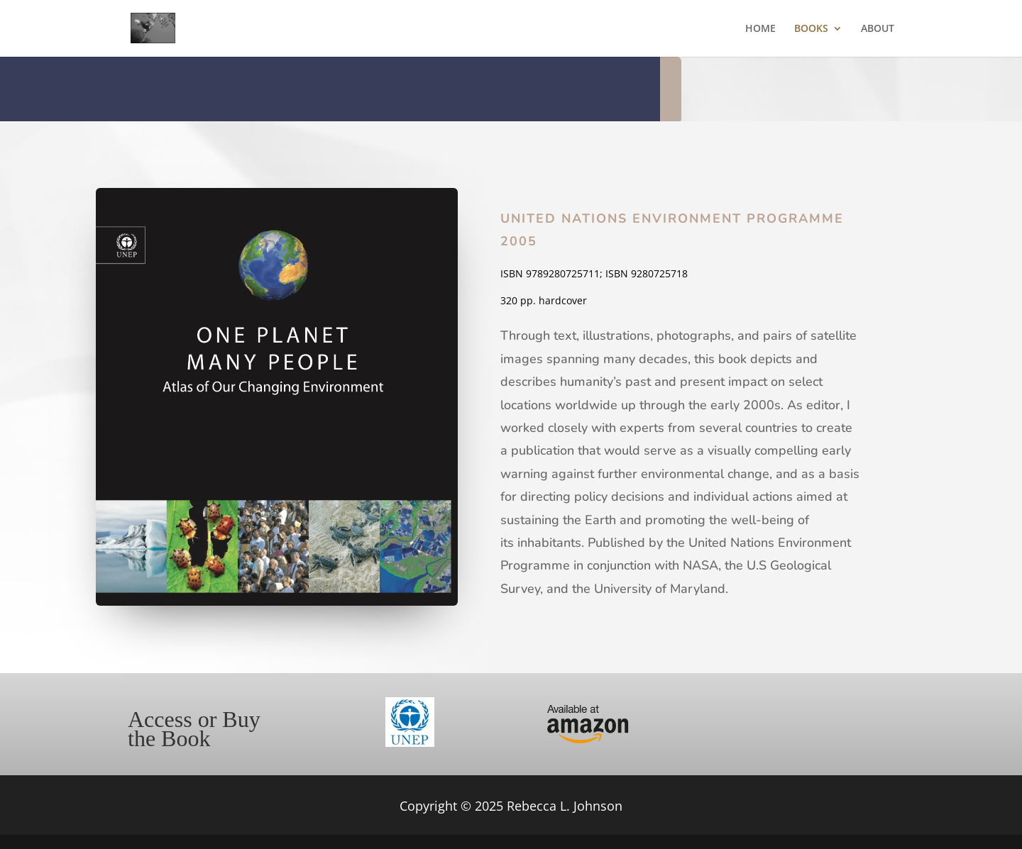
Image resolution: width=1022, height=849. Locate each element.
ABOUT (877, 29)
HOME (760, 29)
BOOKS (811, 29)
